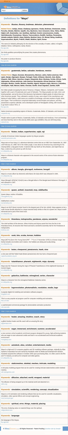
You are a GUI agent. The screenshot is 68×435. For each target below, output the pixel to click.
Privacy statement (50, 433)
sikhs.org (4, 384)
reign (44, 261)
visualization (53, 390)
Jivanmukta (14, 33)
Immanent (45, 31)
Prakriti (21, 39)
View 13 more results (9, 126)
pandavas (37, 219)
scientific (25, 390)
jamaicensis (33, 249)
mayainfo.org (5, 113)
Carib (64, 79)
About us (7, 1)
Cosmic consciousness (45, 33)
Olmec (14, 79)
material (46, 378)
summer (41, 329)
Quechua (20, 79)
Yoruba (52, 79)
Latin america (28, 81)
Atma (52, 31)
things (27, 404)
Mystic (16, 39)
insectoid (29, 190)
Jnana (63, 29)
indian (20, 132)
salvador (31, 71)
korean (30, 235)
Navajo (8, 77)
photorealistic (31, 288)
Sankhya (49, 35)
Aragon (27, 79)
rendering (34, 390)
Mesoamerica (29, 75)
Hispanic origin (45, 83)
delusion (38, 24)
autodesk (15, 345)
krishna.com (5, 230)
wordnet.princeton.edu (8, 138)
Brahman (48, 29)
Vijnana (25, 35)
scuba (23, 235)
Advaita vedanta (7, 37)
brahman (30, 24)
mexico (48, 71)
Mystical (33, 37)
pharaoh (27, 261)
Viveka (41, 29)
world (30, 378)
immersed (21, 329)
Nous (39, 37)
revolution (42, 288)
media (48, 345)
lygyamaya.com (6, 323)
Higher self (5, 33)
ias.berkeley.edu (6, 203)
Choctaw (28, 85)
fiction (14, 132)
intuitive (29, 317)
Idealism (33, 39)
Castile (17, 83)
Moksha (27, 37)
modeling (51, 363)
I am (20, 33)
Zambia (52, 85)
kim (18, 235)
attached (23, 378)
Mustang (46, 79)
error (22, 404)
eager (13, 329)
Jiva (28, 31)
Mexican (38, 75)
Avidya (14, 29)
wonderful (53, 219)
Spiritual (33, 33)
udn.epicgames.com (7, 372)
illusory (22, 24)
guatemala (15, 71)
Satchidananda (6, 35)
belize (23, 71)
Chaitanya (26, 29)
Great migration (43, 85)
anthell (21, 190)
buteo (13, 249)
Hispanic (4, 79)
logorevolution (17, 288)
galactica (15, 276)
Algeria (36, 83)
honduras (40, 71)
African (58, 79)
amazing (21, 317)
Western (23, 83)
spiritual (14, 404)
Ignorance (34, 29)
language (15, 416)
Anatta (56, 33)
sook (13, 235)
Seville (34, 85)
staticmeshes (17, 363)
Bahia (22, 85)
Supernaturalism (7, 39)
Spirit (39, 39)
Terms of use (61, 433)
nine (46, 249)
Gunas (44, 39)
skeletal (27, 363)
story (42, 317)
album (14, 169)
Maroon (17, 85)
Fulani (35, 77)
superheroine (30, 132)
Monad (47, 37)
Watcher (17, 31)
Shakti (27, 39)
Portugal (29, 77)
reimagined (34, 276)
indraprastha (26, 219)
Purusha (4, 31)
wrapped (38, 378)
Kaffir (58, 85)
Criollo (58, 81)
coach (36, 317)
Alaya (21, 37)
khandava (15, 219)
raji (43, 132)
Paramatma (57, 35)
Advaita (10, 31)
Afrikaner (41, 77)
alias (22, 345)
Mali (9, 79)
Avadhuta (58, 37)
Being (52, 37)
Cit (43, 37)
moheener (38, 169)
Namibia (30, 83)
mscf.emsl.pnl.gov (7, 398)
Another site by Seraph (53, 428)
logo (56, 288)
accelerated (51, 329)
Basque (22, 77)
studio (50, 288)
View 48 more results (9, 65)
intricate (42, 363)
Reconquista (38, 81)
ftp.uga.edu (5, 48)
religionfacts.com (6, 410)
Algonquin (15, 77)
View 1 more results (8, 164)
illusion (14, 24)
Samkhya (26, 33)
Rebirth (16, 37)
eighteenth (36, 261)
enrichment (32, 329)
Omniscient (56, 29)
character (50, 276)
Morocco (54, 83)
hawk (41, 249)
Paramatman (17, 35)
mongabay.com (6, 339)
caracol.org (5, 122)
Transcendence (34, 35)
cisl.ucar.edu (5, 307)
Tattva (57, 31)
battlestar (24, 276)
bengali (46, 169)
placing (42, 404)
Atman (20, 29)
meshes (35, 363)
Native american (53, 75)
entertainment (39, 345)
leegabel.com (5, 294)
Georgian (4, 83)
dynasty (51, 261)
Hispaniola (34, 79)
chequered (22, 249)
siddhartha (43, 190)
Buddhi (42, 35)
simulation (15, 390)
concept (43, 390)
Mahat (62, 31)
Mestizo (11, 83)
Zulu (53, 77)
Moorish (48, 77)
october (28, 345)
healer (14, 317)
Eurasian (21, 75)
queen (14, 190)
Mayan (14, 75)
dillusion (15, 378)
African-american (16, 81)
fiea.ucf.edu (5, 300)
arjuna (45, 219)
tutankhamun (17, 261)
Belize (58, 77)
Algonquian (5, 81)
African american (49, 81)
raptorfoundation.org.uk (9, 256)
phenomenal (48, 24)
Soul (40, 31)
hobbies (37, 235)
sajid (39, 132)
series (42, 276)
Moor (40, 79)
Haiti (11, 85)
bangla (21, 169)
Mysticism (34, 31)
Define (24, 10)
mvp (35, 190)
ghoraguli (29, 169)
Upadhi (23, 31)
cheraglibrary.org (6, 196)
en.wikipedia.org (6, 151)
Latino (44, 75)
